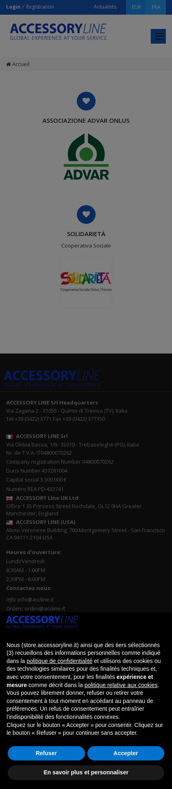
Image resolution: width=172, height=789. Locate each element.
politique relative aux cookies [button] (121, 685)
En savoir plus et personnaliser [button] (86, 772)
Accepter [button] (126, 753)
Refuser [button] (46, 753)
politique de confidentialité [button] (59, 661)
